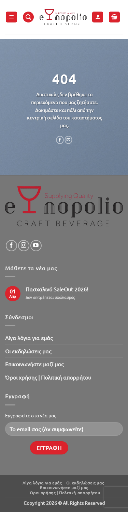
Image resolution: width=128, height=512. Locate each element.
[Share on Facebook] (60, 140)
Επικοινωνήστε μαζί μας (34, 364)
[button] (11, 17)
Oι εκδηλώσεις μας (28, 351)
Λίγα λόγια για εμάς (29, 337)
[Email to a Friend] (68, 140)
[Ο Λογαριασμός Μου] (97, 17)
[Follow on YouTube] (36, 245)
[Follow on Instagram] (23, 245)
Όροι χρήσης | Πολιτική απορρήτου (48, 377)
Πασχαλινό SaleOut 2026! (57, 289)
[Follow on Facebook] (11, 245)
